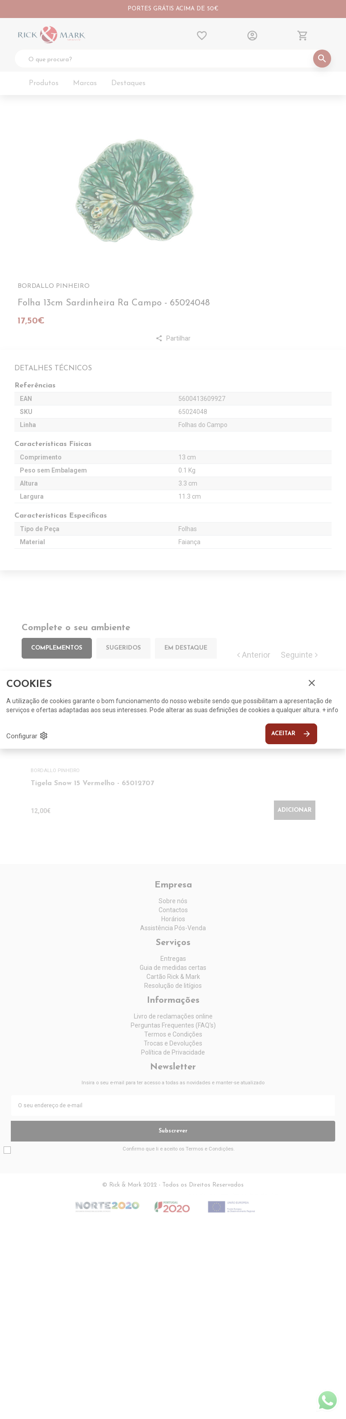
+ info (330, 710)
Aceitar (291, 734)
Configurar (27, 735)
